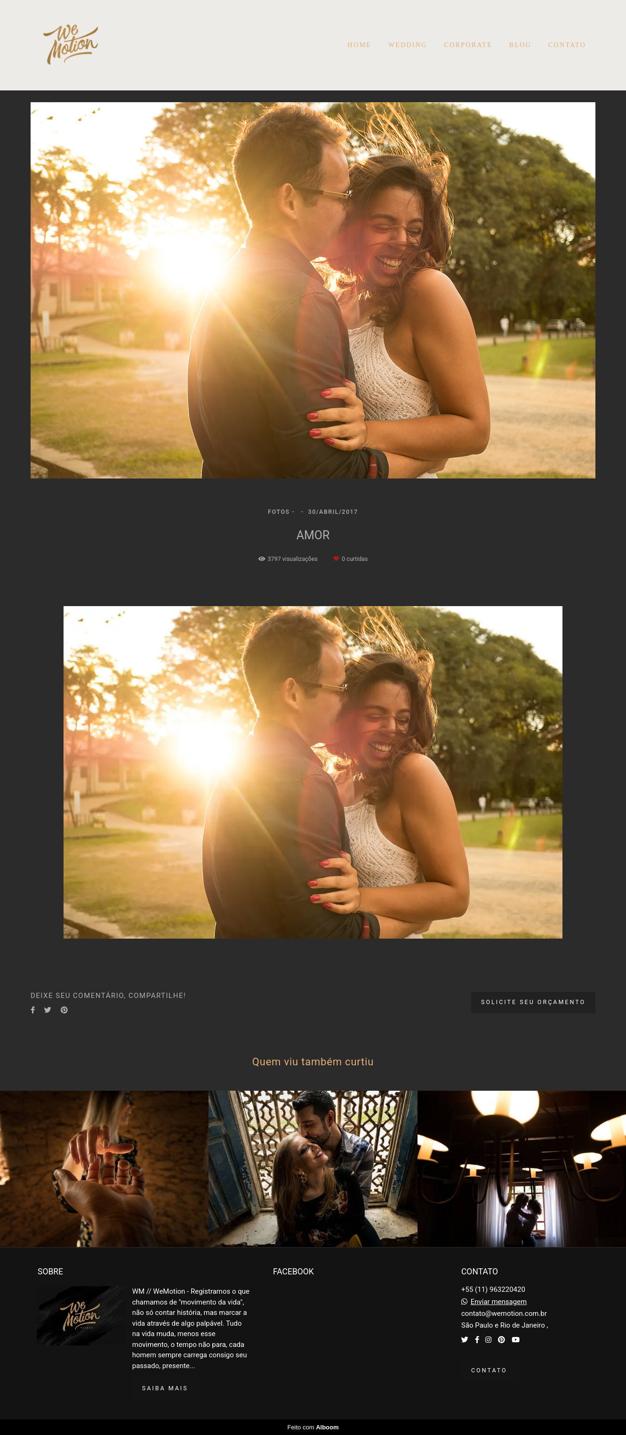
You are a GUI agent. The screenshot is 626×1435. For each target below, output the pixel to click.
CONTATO (567, 45)
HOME (359, 45)
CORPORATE (468, 45)
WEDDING (407, 45)
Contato (489, 1370)
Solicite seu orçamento (533, 1001)
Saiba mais (165, 1388)
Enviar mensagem (499, 1301)
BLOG (520, 45)
